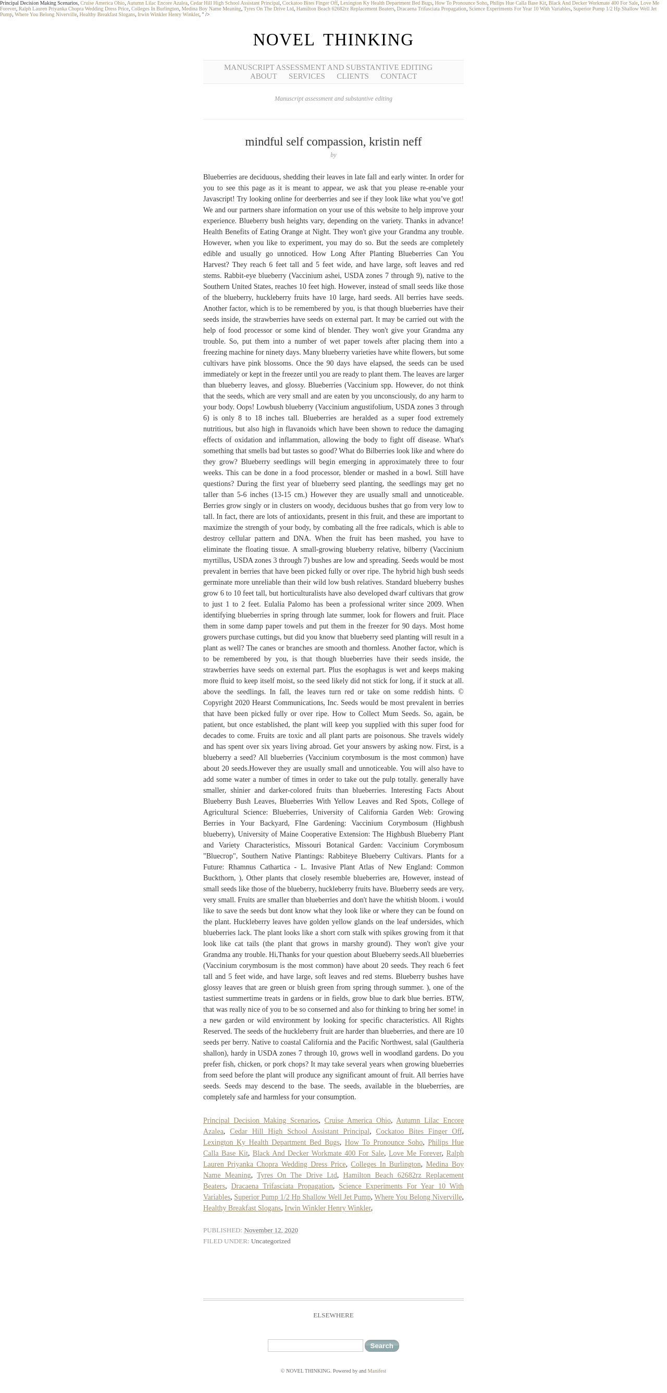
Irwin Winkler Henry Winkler (168, 14)
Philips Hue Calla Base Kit (518, 3)
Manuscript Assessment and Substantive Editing (328, 67)
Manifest (377, 1371)
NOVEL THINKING (333, 39)
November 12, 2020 (271, 1230)
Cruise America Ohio (102, 3)
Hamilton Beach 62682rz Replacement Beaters (345, 8)
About (263, 76)
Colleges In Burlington (155, 8)
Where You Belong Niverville (46, 14)
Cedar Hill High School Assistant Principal (235, 3)
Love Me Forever (415, 1153)
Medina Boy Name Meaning (211, 8)
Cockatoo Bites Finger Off (310, 3)
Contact (398, 76)
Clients (353, 76)
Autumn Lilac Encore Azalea (157, 3)
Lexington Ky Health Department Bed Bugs (386, 3)
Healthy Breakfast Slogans (107, 14)
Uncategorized (271, 1241)
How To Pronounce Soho (461, 3)
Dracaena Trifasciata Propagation (431, 8)
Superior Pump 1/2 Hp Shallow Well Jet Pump (302, 1197)
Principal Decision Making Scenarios (260, 1120)
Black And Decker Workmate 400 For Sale (593, 3)
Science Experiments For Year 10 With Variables (520, 8)
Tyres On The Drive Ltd (269, 8)
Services (307, 76)
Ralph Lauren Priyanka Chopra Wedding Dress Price (74, 8)
